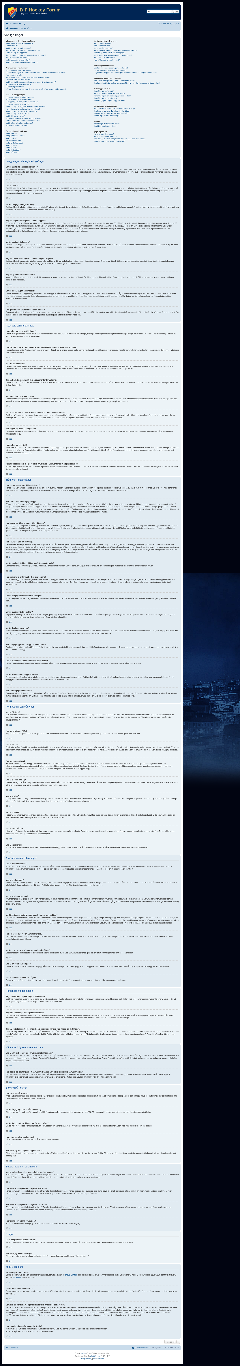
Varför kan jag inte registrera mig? (18, 48)
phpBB (83, 1353)
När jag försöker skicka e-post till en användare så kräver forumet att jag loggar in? (36, 89)
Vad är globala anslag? (14, 143)
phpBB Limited (71, 1275)
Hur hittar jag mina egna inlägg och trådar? (110, 100)
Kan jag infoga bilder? (14, 140)
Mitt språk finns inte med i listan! (18, 80)
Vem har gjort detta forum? (104, 134)
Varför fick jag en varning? (15, 116)
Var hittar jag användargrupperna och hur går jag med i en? (116, 50)
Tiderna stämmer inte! (14, 75)
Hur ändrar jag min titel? (15, 87)
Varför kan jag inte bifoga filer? (17, 113)
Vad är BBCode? (12, 133)
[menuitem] (22, 24)
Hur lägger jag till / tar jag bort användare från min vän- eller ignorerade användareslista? (127, 83)
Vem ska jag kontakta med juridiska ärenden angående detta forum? (119, 139)
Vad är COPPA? (12, 46)
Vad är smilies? (11, 138)
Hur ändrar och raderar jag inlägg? (19, 99)
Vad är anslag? (11, 145)
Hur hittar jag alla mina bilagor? (105, 126)
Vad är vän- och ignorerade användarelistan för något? (114, 81)
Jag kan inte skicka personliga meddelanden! (111, 68)
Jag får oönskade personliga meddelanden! (110, 70)
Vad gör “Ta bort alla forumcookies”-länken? (22, 62)
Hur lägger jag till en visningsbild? (18, 84)
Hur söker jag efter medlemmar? (106, 98)
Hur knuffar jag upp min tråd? (17, 125)
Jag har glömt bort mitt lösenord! (18, 57)
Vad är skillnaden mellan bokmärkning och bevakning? (114, 108)
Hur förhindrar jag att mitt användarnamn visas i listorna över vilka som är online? (36, 73)
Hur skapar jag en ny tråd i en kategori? (20, 97)
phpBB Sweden (95, 1356)
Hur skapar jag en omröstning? (17, 104)
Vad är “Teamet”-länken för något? (107, 60)
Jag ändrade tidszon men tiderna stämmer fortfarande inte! (28, 77)
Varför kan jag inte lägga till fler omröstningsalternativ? (26, 106)
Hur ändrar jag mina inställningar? (18, 70)
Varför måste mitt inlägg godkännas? (19, 123)
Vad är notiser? (11, 147)
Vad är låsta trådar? (13, 150)
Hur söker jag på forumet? (104, 91)
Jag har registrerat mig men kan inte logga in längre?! (26, 55)
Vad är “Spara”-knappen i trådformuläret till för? (23, 121)
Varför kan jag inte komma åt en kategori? (21, 111)
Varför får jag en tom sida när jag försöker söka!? (112, 96)
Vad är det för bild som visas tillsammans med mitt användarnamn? (31, 82)
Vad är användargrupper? (103, 48)
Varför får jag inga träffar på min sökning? (109, 93)
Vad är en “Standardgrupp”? (104, 57)
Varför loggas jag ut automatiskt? (18, 60)
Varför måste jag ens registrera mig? (19, 43)
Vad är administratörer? (103, 43)
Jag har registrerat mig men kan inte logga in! (23, 50)
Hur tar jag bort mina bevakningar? (107, 116)
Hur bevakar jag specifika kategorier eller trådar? (112, 111)
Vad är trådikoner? (13, 152)
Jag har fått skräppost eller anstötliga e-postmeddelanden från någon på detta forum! (125, 73)
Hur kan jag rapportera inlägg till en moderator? (23, 118)
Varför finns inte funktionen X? (105, 136)
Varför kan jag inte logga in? (16, 53)
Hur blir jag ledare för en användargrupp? (109, 53)
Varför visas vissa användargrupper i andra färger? (113, 55)
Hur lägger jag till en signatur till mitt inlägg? (22, 102)
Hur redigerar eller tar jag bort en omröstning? (23, 109)
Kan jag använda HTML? (15, 136)
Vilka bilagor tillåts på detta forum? (107, 124)
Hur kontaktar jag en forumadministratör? (109, 141)
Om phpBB (16, 1277)
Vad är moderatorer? (102, 46)
